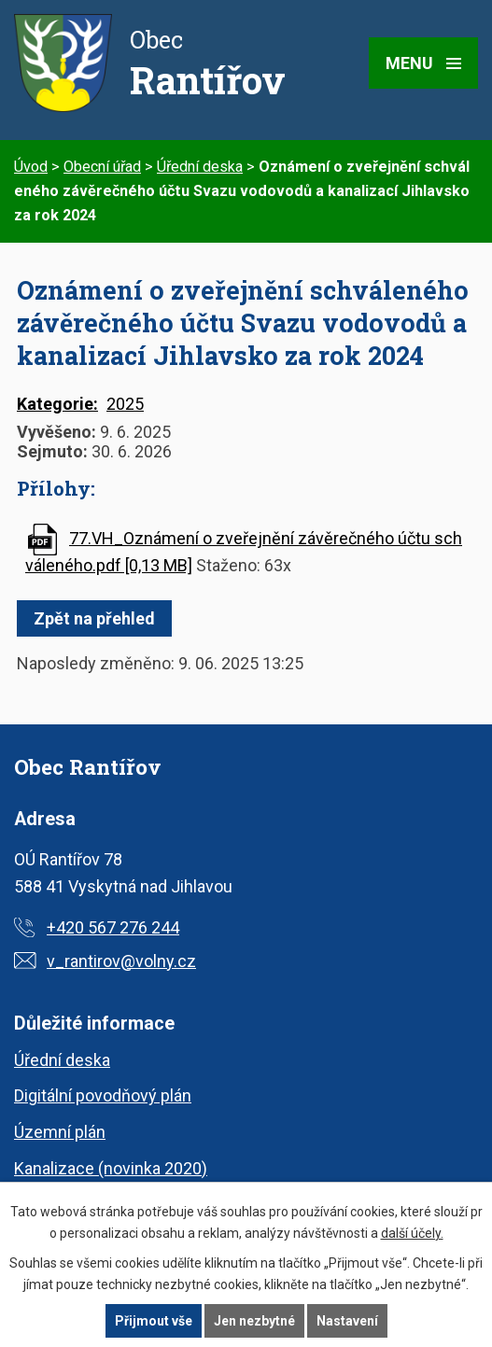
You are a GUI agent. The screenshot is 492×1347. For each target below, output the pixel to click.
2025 (125, 404)
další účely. (412, 1233)
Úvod (31, 166)
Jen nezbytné (254, 1320)
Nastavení (347, 1320)
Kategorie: (57, 404)
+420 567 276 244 (113, 927)
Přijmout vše (153, 1320)
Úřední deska (200, 166)
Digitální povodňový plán (102, 1095)
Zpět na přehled (94, 618)
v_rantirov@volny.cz (121, 961)
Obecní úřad (102, 166)
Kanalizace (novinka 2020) (110, 1168)
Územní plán (59, 1132)
